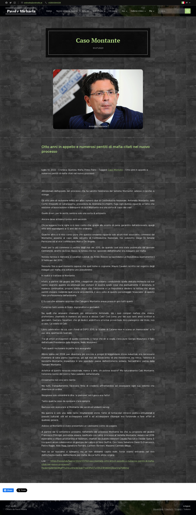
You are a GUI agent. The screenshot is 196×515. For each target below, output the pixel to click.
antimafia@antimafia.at (33, 3)
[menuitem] (50, 11)
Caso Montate (115, 170)
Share (8, 490)
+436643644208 (54, 3)
